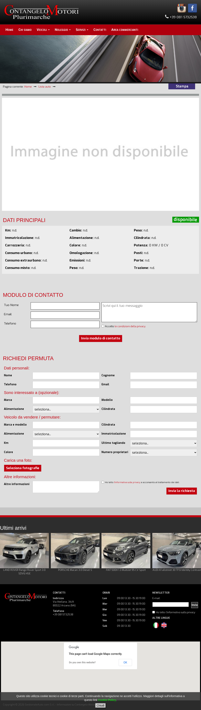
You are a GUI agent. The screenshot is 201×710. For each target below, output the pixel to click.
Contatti (99, 29)
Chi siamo (25, 29)
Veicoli (43, 29)
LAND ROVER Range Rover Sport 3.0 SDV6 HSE (24, 571)
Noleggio (63, 29)
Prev (5, 554)
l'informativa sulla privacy (127, 482)
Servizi (82, 29)
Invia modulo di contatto (100, 338)
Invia (195, 605)
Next (196, 554)
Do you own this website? (82, 662)
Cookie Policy (107, 700)
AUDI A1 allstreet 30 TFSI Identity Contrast (177, 570)
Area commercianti (124, 29)
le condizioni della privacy (130, 326)
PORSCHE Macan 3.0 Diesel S (75, 570)
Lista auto (44, 86)
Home (9, 29)
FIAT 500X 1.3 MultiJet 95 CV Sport (126, 570)
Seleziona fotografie (22, 468)
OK (125, 662)
